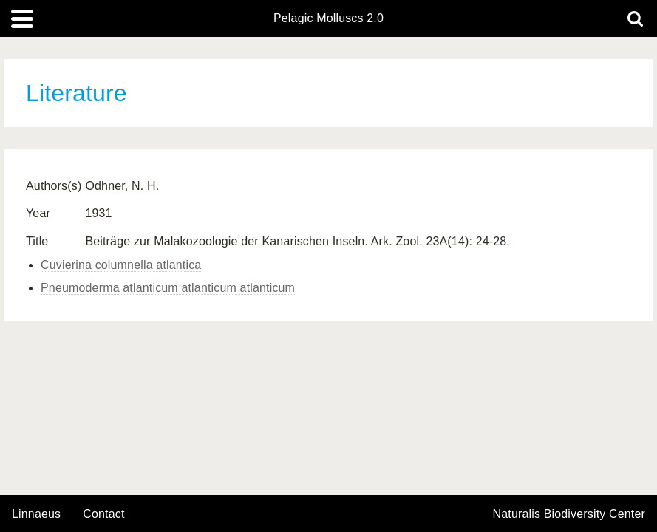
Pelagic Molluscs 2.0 (328, 18)
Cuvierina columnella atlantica (121, 265)
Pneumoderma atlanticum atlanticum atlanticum (168, 288)
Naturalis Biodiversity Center (569, 514)
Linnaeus (36, 514)
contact (103, 514)
